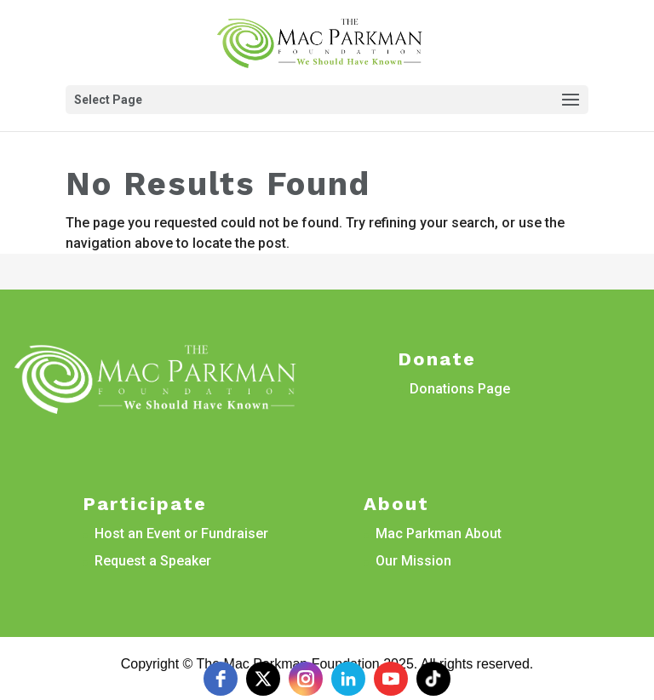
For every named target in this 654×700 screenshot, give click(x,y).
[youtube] (391, 679)
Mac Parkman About (439, 533)
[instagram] (306, 679)
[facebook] (221, 679)
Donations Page (460, 389)
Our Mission (413, 561)
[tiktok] (433, 679)
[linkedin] (348, 679)
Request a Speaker (153, 561)
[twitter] (263, 679)
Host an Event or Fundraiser (181, 533)
